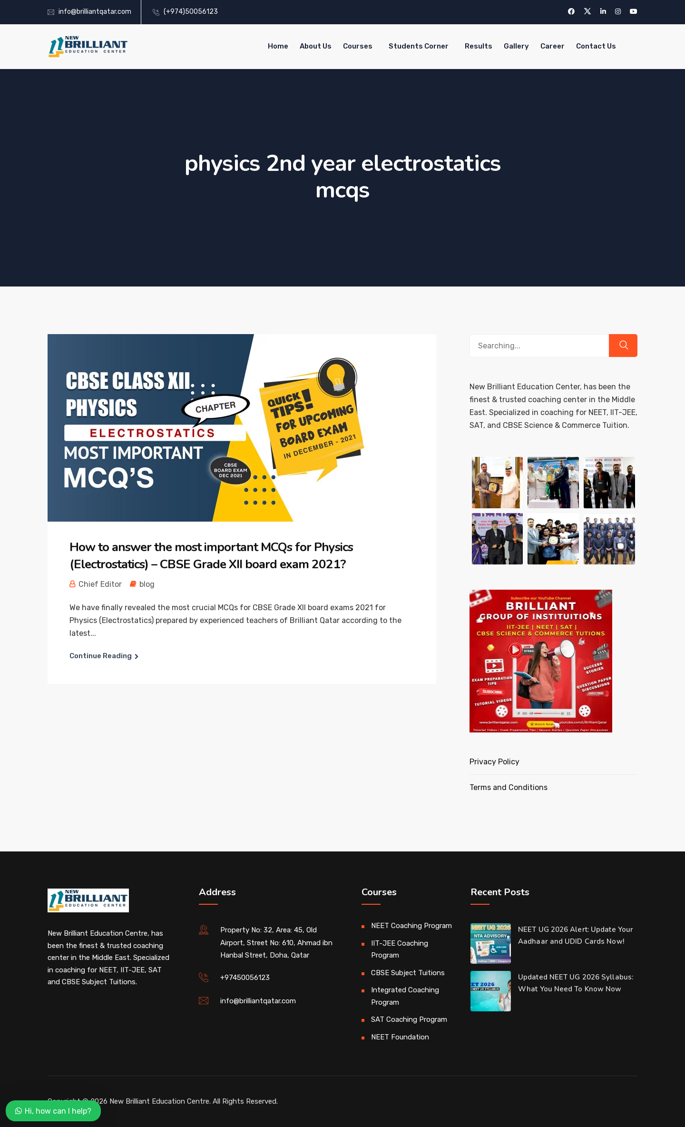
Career (552, 46)
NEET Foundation (400, 1037)
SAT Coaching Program (409, 1019)
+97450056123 (245, 977)
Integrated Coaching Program (405, 996)
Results (478, 46)
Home (278, 46)
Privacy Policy (494, 761)
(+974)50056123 (191, 12)
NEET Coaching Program (411, 925)
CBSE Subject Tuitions (408, 973)
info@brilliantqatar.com (95, 12)
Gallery (516, 46)
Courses (357, 46)
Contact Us (596, 46)
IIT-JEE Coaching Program (399, 949)
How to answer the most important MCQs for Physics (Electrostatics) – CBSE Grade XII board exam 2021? (211, 556)
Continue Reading (100, 656)
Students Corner (419, 46)
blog (147, 584)
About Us (316, 46)
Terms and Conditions (509, 787)
